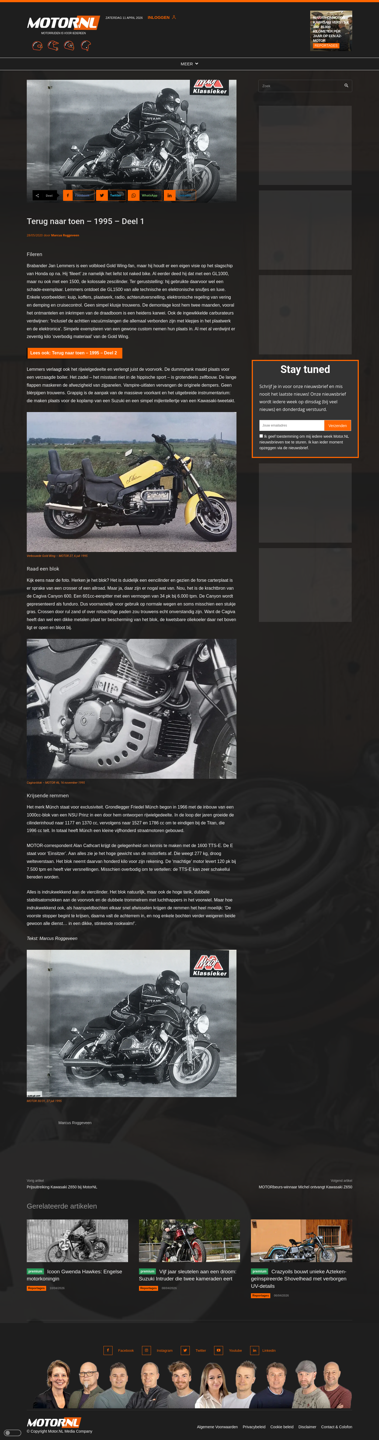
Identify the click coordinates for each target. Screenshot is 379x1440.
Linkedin (268, 1349)
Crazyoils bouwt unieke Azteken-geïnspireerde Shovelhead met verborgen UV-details (301, 1278)
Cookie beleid (282, 1425)
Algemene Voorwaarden (217, 1425)
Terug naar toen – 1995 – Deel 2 (84, 353)
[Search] (346, 86)
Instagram (164, 1349)
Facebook (126, 1349)
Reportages (326, 46)
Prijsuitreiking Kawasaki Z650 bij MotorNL (62, 1187)
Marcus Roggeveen (65, 235)
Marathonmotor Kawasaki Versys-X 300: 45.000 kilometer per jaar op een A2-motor (331, 29)
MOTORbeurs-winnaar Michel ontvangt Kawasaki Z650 (305, 1187)
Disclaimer (307, 1425)
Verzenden (337, 426)
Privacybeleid (254, 1425)
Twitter (199, 1349)
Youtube (232, 1349)
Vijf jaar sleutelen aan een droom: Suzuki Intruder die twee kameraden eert (180, 1278)
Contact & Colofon (336, 1425)
